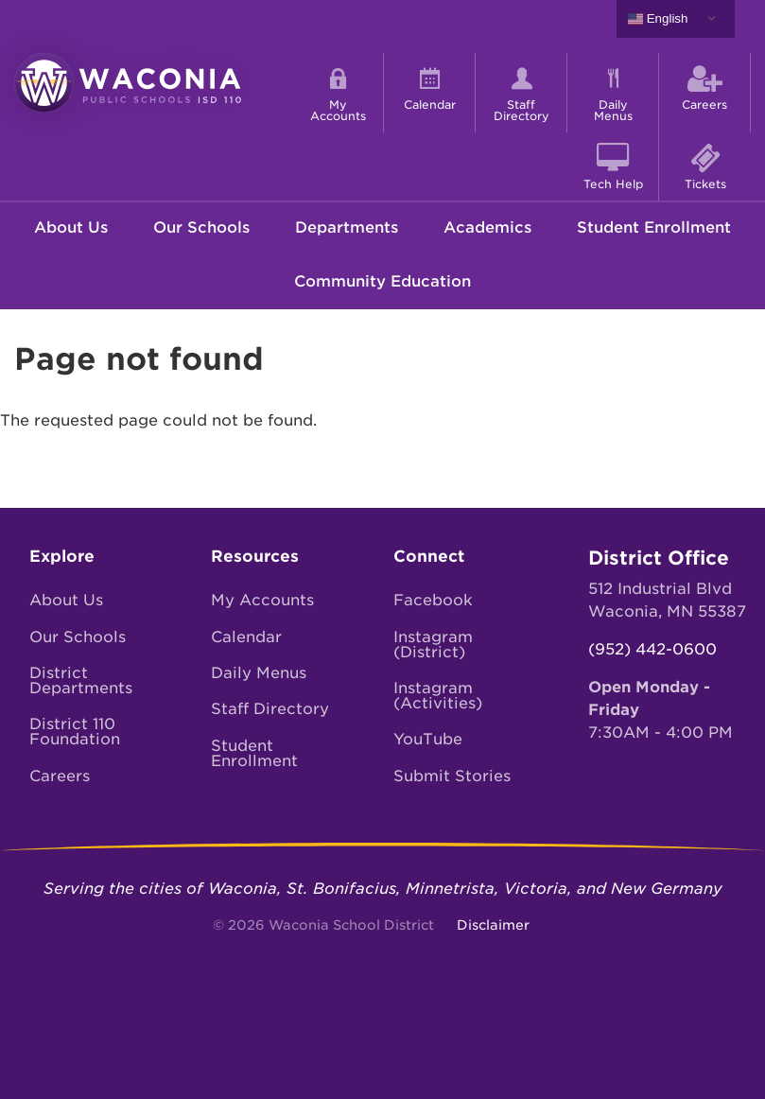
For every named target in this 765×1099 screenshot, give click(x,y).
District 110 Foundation (74, 731)
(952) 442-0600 (652, 649)
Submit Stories (452, 776)
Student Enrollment (654, 227)
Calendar (246, 637)
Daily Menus (258, 673)
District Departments (80, 680)
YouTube (427, 739)
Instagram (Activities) (437, 695)
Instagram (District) (433, 644)
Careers (59, 776)
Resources (255, 556)
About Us (71, 227)
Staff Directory (270, 709)
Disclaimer (493, 925)
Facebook (433, 600)
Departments (346, 227)
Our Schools (201, 227)
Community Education (382, 281)
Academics (487, 227)
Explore (62, 556)
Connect (428, 556)
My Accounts (262, 600)
